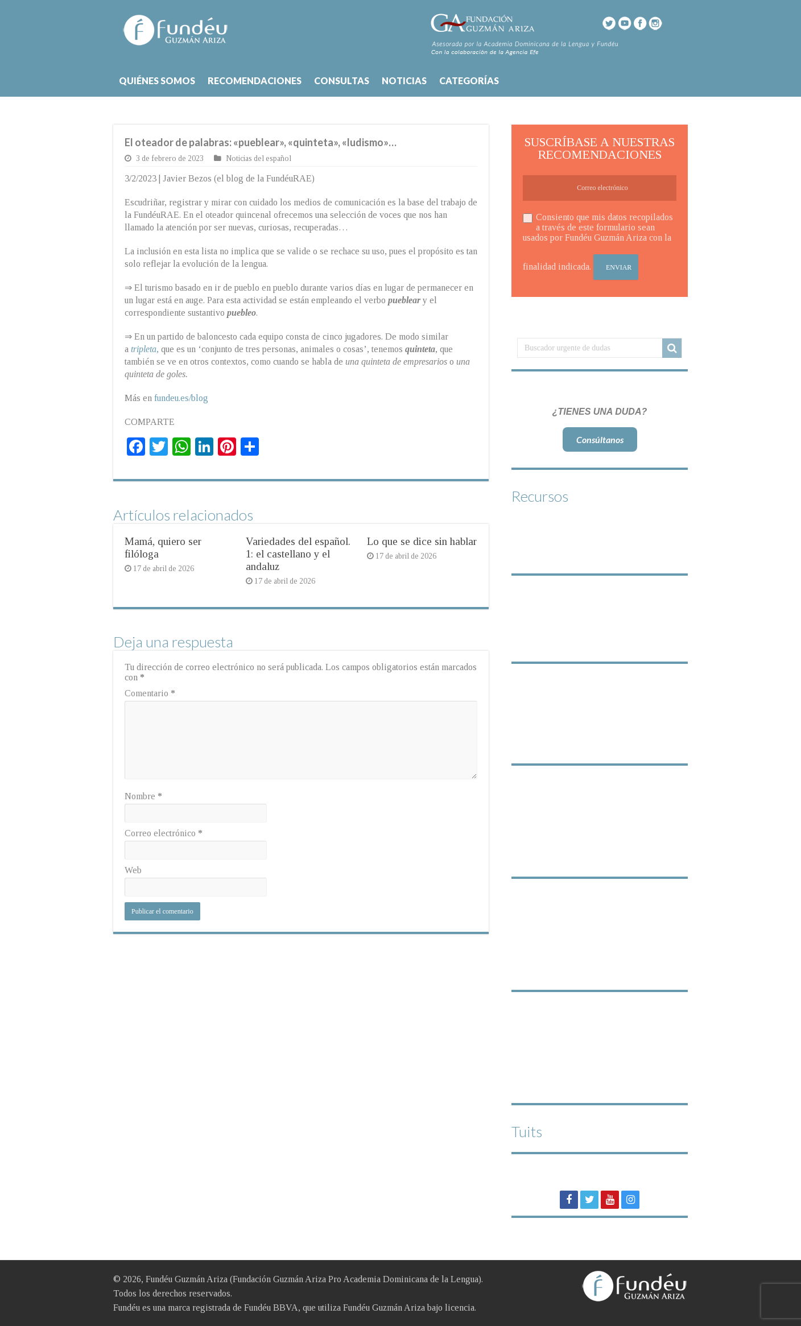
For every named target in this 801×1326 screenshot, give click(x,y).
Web (133, 870)
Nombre (143, 796)
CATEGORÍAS (469, 80)
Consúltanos (600, 439)
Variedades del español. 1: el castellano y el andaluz (298, 553)
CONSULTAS (341, 80)
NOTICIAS (404, 80)
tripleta (143, 349)
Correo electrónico (164, 833)
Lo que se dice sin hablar (422, 541)
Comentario (150, 693)
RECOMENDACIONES (255, 80)
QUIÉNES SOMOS (157, 80)
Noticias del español (258, 158)
